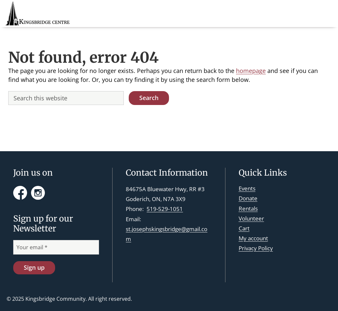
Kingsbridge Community (55, 298)
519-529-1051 (165, 209)
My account (253, 238)
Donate (248, 198)
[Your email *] (56, 247)
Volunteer (251, 218)
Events (247, 188)
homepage (251, 71)
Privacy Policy (256, 248)
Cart (244, 228)
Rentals (248, 208)
